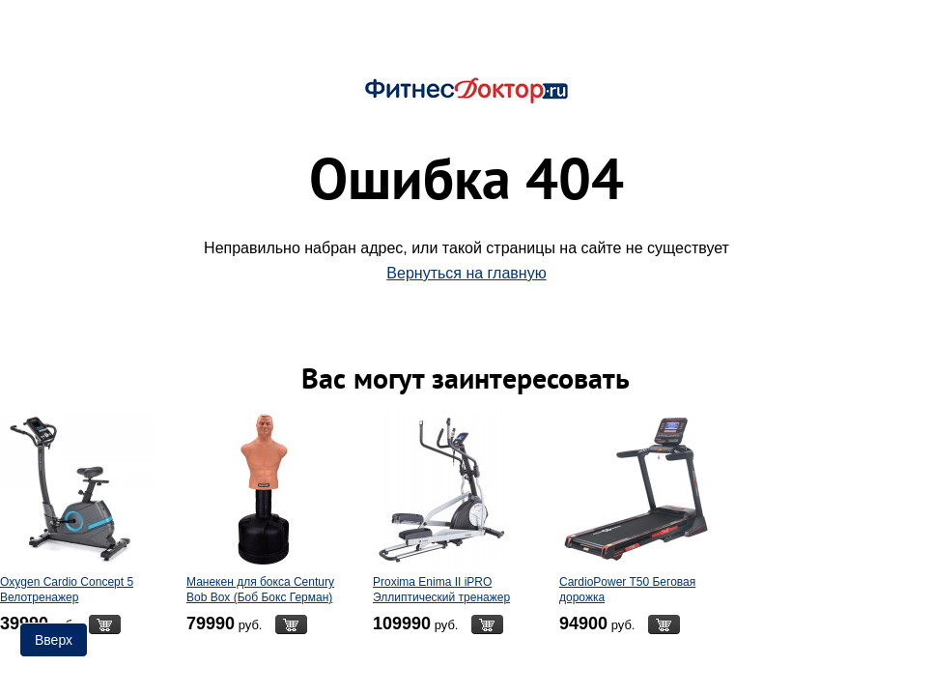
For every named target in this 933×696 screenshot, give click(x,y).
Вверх (53, 640)
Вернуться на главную (466, 273)
